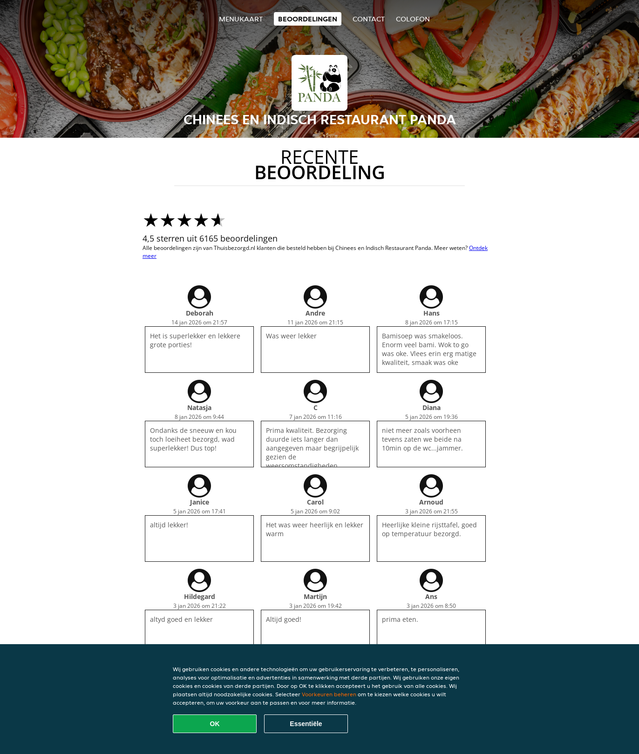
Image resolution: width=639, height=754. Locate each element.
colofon (413, 19)
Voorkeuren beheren (329, 694)
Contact (369, 19)
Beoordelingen (307, 19)
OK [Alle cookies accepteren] (215, 723)
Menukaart (241, 19)
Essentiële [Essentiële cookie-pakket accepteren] (306, 723)
